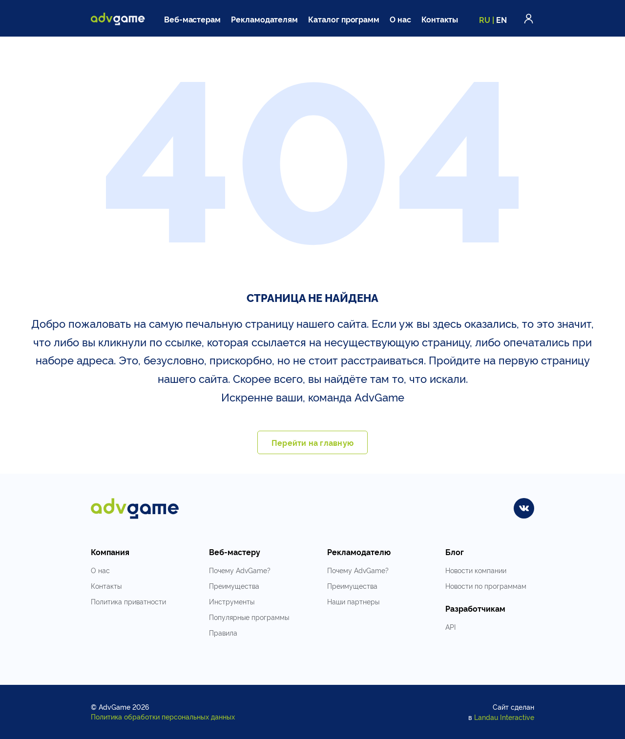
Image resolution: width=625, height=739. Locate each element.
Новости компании (475, 570)
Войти (529, 18)
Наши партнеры (353, 601)
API (450, 626)
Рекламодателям (264, 19)
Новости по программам (485, 585)
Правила (223, 632)
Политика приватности (128, 601)
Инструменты (231, 601)
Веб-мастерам (192, 19)
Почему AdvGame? (240, 570)
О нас (400, 19)
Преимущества (234, 585)
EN (501, 19)
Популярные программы (249, 616)
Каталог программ (343, 19)
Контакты (439, 19)
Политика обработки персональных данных (163, 716)
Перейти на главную (312, 442)
